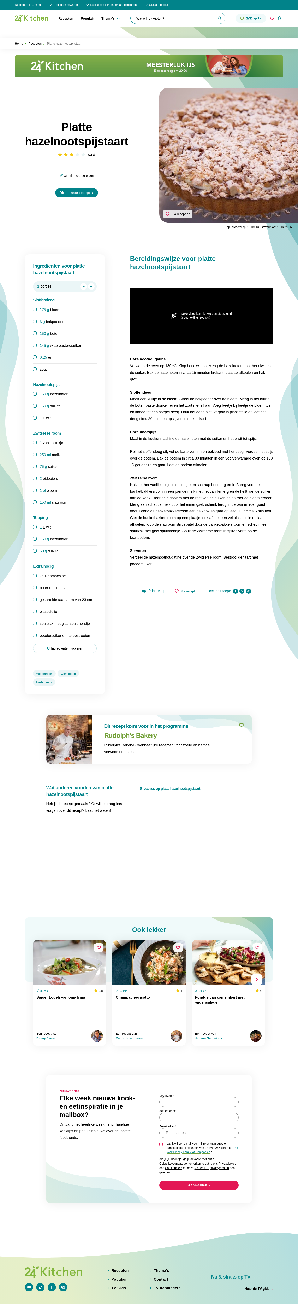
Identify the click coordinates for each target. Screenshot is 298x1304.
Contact (161, 1261)
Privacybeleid (227, 1134)
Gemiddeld (68, 663)
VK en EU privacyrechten (114, 1296)
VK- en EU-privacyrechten (212, 1139)
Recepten (65, 18)
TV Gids (118, 1270)
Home (19, 32)
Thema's (108, 18)
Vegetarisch (44, 663)
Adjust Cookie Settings (210, 1296)
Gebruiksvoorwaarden (174, 1134)
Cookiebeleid (173, 1139)
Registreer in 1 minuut (29, 4)
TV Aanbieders (167, 1270)
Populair (87, 18)
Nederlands (44, 671)
